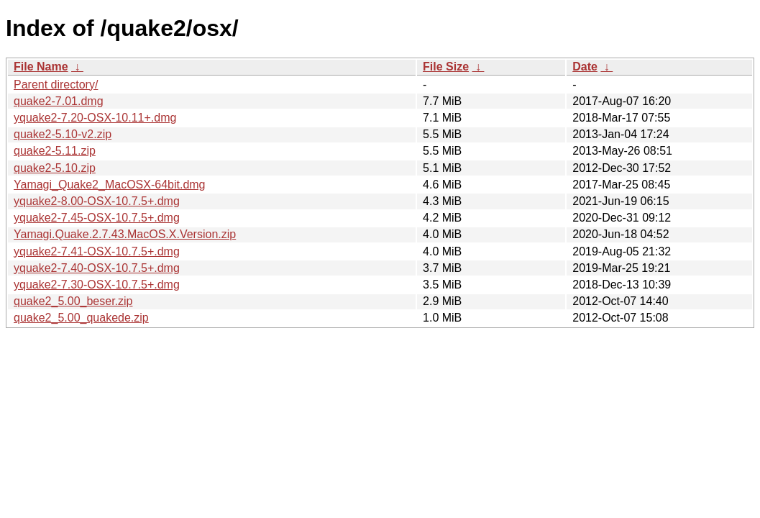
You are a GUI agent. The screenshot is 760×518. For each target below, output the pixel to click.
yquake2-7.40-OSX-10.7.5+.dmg (97, 268)
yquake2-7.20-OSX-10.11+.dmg (95, 118)
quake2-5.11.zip (55, 151)
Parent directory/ (56, 84)
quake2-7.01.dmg (59, 101)
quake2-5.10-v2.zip (62, 134)
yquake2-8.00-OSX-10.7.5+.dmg (97, 201)
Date (585, 66)
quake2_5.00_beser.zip (73, 301)
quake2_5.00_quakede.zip (81, 318)
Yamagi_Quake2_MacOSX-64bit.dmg (110, 184)
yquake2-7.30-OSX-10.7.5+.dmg (97, 284)
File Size (446, 66)
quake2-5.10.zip (55, 168)
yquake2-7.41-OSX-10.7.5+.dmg (97, 251)
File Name (41, 66)
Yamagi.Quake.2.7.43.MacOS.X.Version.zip (125, 234)
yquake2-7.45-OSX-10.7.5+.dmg (97, 218)
